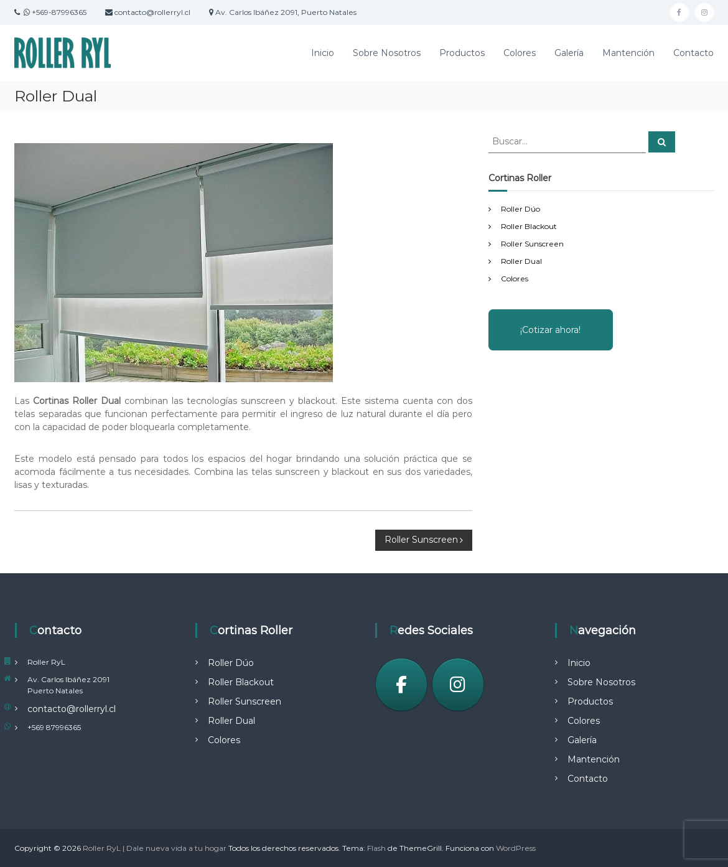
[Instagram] (458, 684)
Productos (462, 53)
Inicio (322, 53)
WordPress (516, 848)
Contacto (693, 53)
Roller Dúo (520, 208)
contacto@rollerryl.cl (71, 709)
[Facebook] (401, 684)
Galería (569, 53)
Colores (519, 53)
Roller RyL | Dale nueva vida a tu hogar (154, 848)
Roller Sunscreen (532, 243)
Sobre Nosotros (387, 53)
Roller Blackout (529, 226)
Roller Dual (521, 261)
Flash (376, 848)
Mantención (628, 53)
